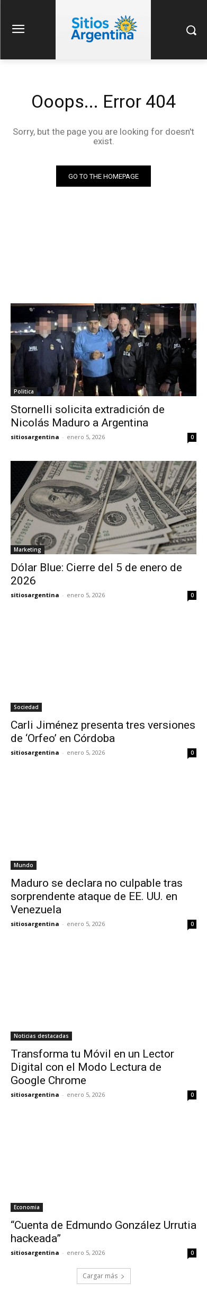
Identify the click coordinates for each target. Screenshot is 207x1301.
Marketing (27, 549)
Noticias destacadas (41, 1036)
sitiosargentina (35, 437)
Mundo (23, 865)
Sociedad (26, 707)
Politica (24, 391)
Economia (27, 1207)
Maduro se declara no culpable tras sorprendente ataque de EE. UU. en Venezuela (97, 896)
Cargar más (104, 1275)
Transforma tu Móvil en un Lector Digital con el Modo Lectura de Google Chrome (92, 1067)
